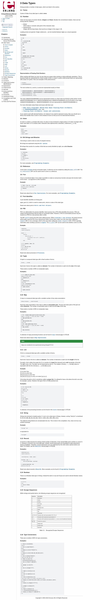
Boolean (7, 71)
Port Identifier (8, 59)
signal (43, 222)
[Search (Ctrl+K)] (7, 24)
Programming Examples (41, 163)
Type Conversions (10, 75)
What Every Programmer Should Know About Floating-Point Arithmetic (47, 108)
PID (6, 60)
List (6, 66)
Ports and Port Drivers (43, 205)
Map (6, 64)
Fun (6, 57)
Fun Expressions (39, 193)
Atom (6, 50)
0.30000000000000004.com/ (32, 109)
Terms (6, 46)
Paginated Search (7, 27)
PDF (3, 20)
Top (3, 21)
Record (7, 70)
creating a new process (63, 217)
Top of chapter (9, 44)
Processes (41, 253)
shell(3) (38, 446)
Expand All (4, 29)
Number (7, 48)
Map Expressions (40, 338)
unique (30, 170)
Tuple (6, 62)
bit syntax (43, 143)
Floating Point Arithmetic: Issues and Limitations (41, 111)
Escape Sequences (10, 73)
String (6, 68)
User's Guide (6, 18)
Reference (8, 55)
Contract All (4, 31)
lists (55, 410)
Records (38, 469)
